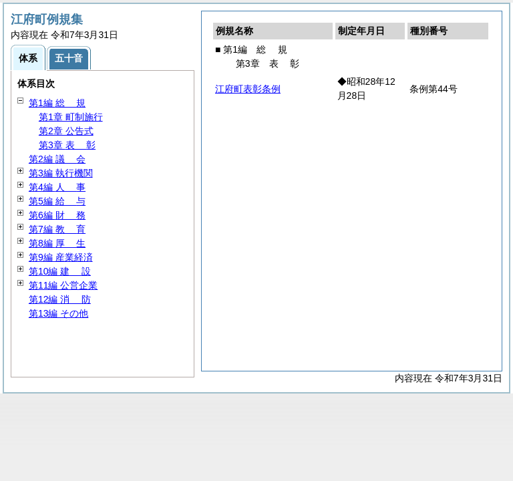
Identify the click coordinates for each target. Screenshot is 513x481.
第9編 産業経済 (61, 257)
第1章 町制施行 (71, 117)
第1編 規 (57, 103)
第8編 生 (57, 243)
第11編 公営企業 (63, 285)
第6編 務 (57, 215)
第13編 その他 (58, 313)
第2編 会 (57, 159)
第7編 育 (57, 229)
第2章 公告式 (66, 131)
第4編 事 (57, 187)
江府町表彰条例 (248, 89)
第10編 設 (60, 271)
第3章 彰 (67, 145)
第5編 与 (57, 201)
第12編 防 (60, 299)
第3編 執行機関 (61, 173)
